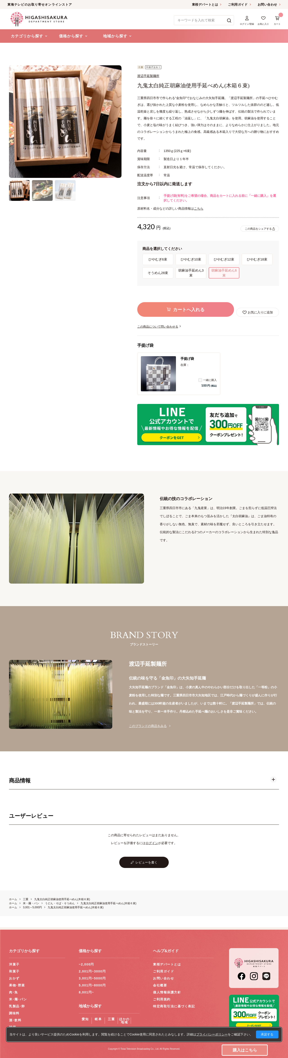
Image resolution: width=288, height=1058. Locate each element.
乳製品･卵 (17, 1006)
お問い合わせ (267, 4)
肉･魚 (13, 992)
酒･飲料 (15, 1020)
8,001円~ (86, 992)
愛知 (85, 1019)
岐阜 (98, 1019)
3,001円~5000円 (92, 978)
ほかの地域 (124, 1020)
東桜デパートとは (205, 4)
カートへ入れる (189, 309)
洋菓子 (14, 964)
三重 (111, 1019)
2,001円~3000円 (92, 971)
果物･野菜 (17, 985)
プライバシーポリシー (212, 1034)
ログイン (152, 843)
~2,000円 (86, 964)
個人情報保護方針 (167, 992)
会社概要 (160, 985)
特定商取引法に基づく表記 (174, 1006)
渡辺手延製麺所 (148, 76)
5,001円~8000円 (92, 985)
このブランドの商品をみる (148, 726)
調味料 (14, 1013)
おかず (14, 978)
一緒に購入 (207, 380)
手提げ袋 (187, 358)
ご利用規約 (162, 999)
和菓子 (14, 971)
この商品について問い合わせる (157, 326)
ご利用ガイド (238, 4)
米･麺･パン (18, 999)
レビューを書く (146, 862)
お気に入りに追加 (260, 312)
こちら (198, 208)
